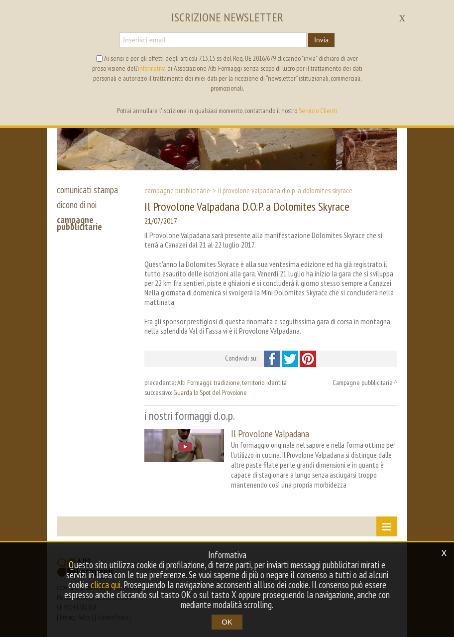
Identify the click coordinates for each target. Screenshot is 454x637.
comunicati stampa (87, 189)
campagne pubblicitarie (79, 223)
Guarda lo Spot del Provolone (210, 392)
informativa (152, 68)
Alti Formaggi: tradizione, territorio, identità (232, 382)
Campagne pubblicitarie (177, 190)
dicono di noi (77, 204)
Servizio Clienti (318, 110)
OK (227, 622)
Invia (321, 39)
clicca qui (105, 585)
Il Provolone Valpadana (270, 433)
